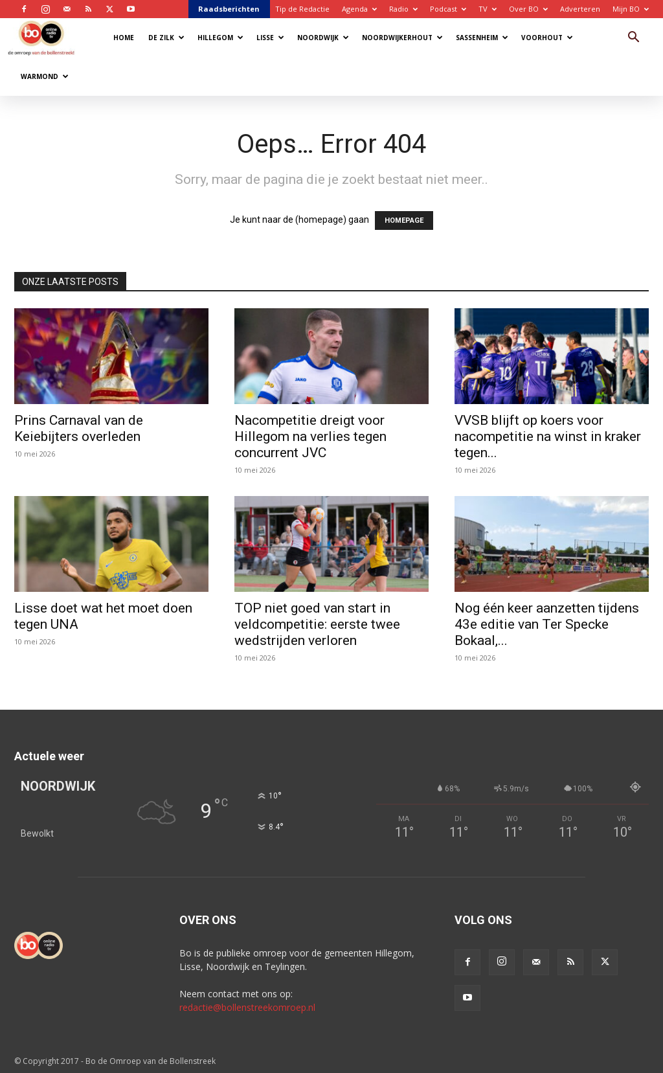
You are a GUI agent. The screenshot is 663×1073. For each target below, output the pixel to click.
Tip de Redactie (302, 9)
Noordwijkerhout (402, 37)
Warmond (45, 76)
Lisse (270, 37)
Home (123, 37)
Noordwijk (323, 37)
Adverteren (580, 9)
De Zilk (166, 37)
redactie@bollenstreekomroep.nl (247, 1007)
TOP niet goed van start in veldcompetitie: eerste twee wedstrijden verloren (317, 624)
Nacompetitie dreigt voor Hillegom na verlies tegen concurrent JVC (310, 436)
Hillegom (220, 37)
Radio (403, 9)
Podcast (448, 9)
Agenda (359, 9)
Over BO (528, 9)
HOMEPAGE (404, 220)
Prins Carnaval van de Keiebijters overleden (78, 428)
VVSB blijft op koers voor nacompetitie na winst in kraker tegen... (548, 436)
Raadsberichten (229, 9)
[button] (633, 38)
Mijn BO (630, 9)
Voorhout (547, 37)
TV (487, 9)
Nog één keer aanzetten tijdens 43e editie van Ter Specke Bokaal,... (547, 624)
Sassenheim (482, 37)
